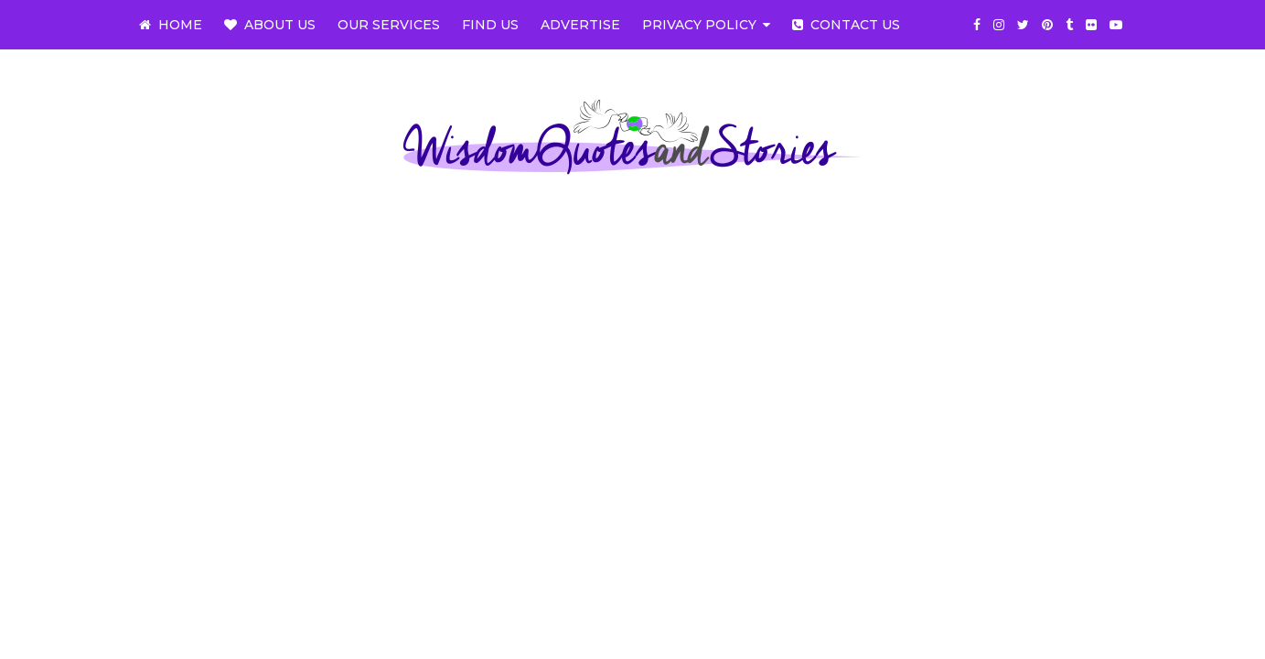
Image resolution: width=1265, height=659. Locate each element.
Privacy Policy (699, 24)
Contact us (846, 24)
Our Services (389, 24)
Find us (490, 24)
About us (270, 24)
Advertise (580, 24)
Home (170, 24)
